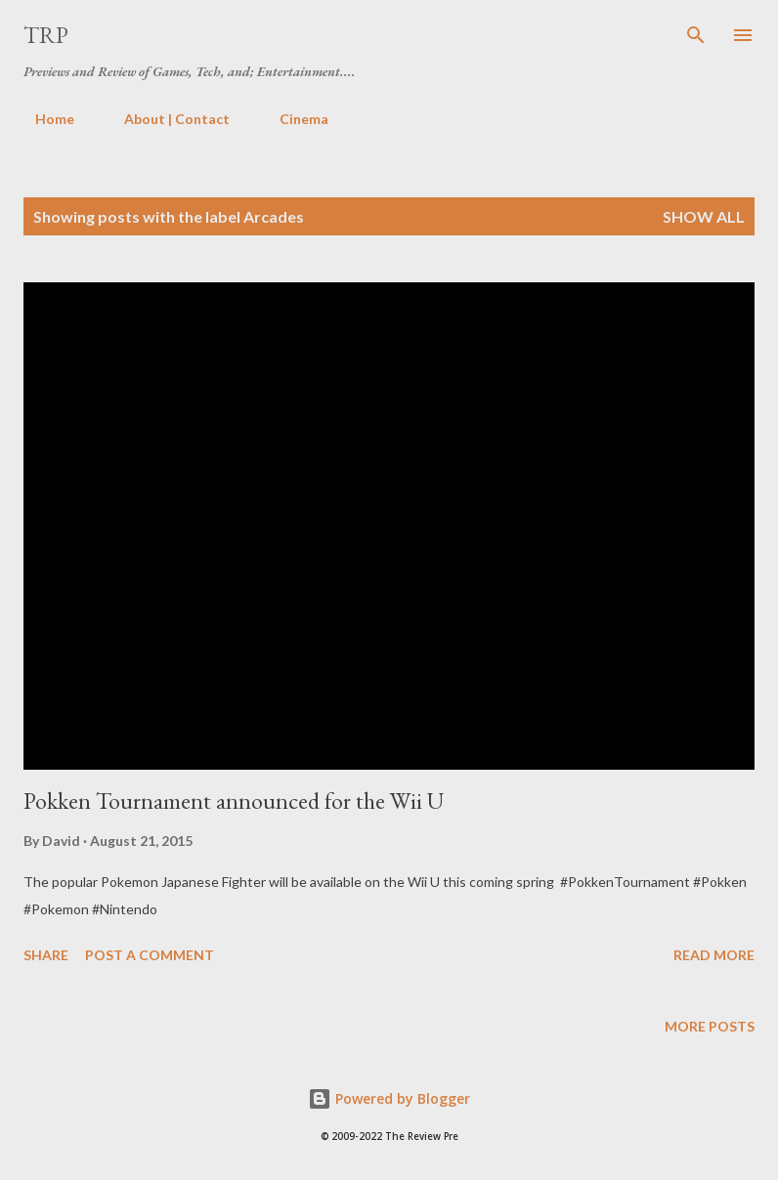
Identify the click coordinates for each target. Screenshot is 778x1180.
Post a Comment (149, 955)
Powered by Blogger (389, 1098)
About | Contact (165, 118)
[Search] (696, 35)
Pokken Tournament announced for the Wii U (233, 800)
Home (43, 118)
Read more (714, 955)
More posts (710, 1026)
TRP (45, 35)
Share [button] (45, 955)
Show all (704, 216)
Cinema (292, 118)
